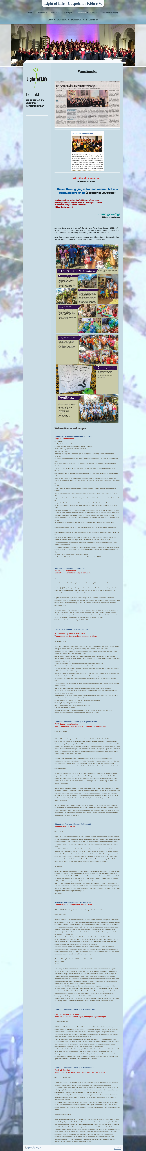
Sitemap (38, 1147)
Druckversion (30, 1147)
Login (119, 1147)
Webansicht (117, 1149)
